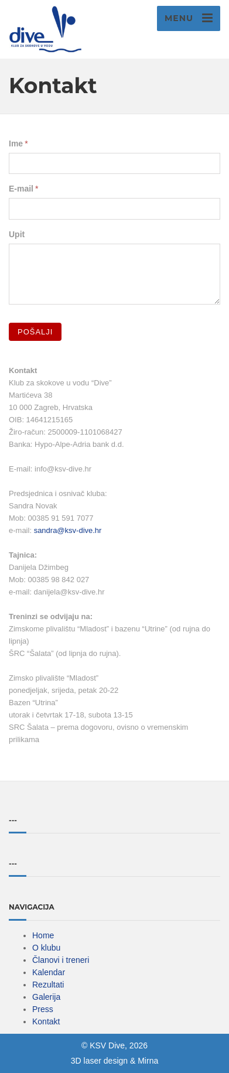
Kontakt (46, 1021)
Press (42, 1009)
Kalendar (48, 972)
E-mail (21, 188)
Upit (17, 234)
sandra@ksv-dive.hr (68, 530)
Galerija (46, 997)
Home (43, 935)
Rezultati (48, 984)
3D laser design (99, 1060)
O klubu (46, 947)
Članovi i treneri (60, 960)
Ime (16, 143)
